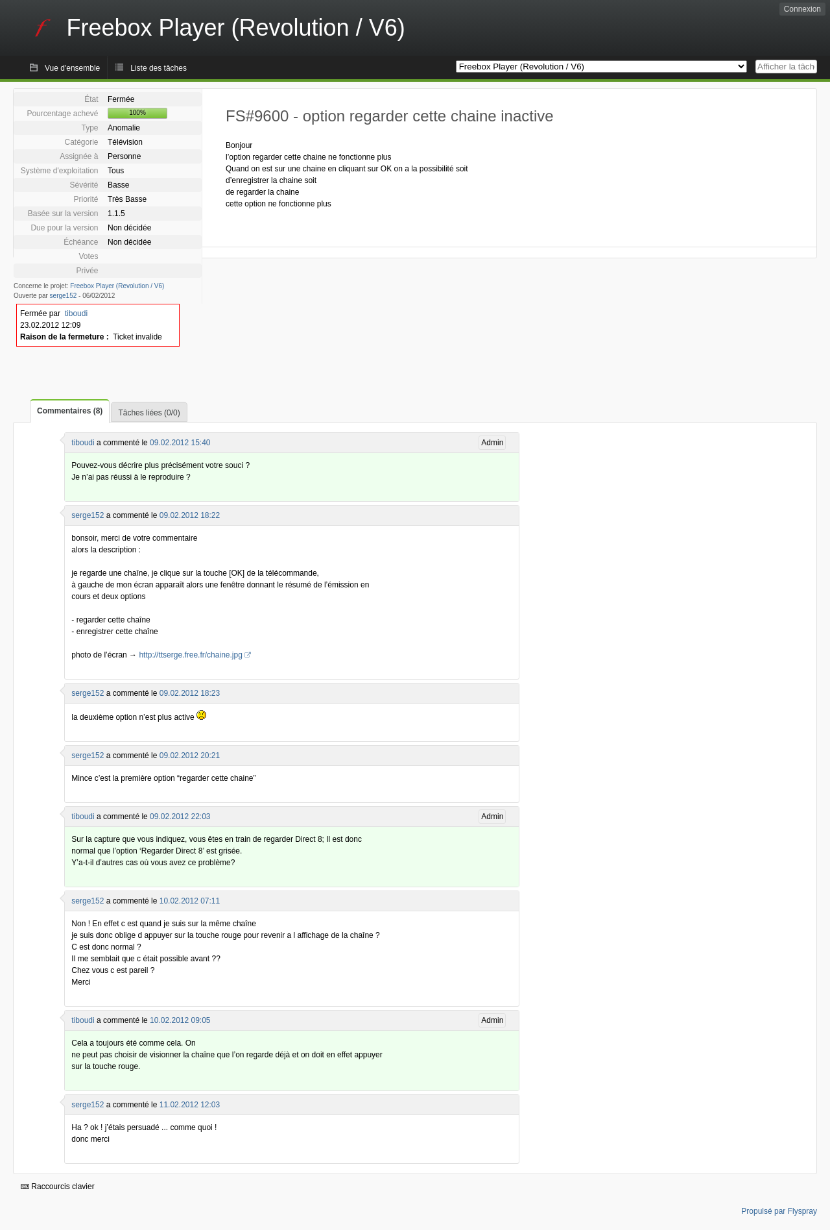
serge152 (63, 295)
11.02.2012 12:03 (190, 1104)
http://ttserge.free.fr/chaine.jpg (190, 654)
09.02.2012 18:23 (190, 693)
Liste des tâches (158, 68)
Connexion (802, 9)
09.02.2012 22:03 (180, 816)
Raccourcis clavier (58, 1186)
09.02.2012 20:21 (190, 755)
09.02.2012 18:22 (190, 515)
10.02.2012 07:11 (190, 900)
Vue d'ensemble (72, 68)
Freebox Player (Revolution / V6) (117, 285)
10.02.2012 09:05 (180, 1020)
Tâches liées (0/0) (149, 412)
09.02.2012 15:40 (180, 442)
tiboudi (76, 313)
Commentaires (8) (69, 410)
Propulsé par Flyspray (779, 1211)
